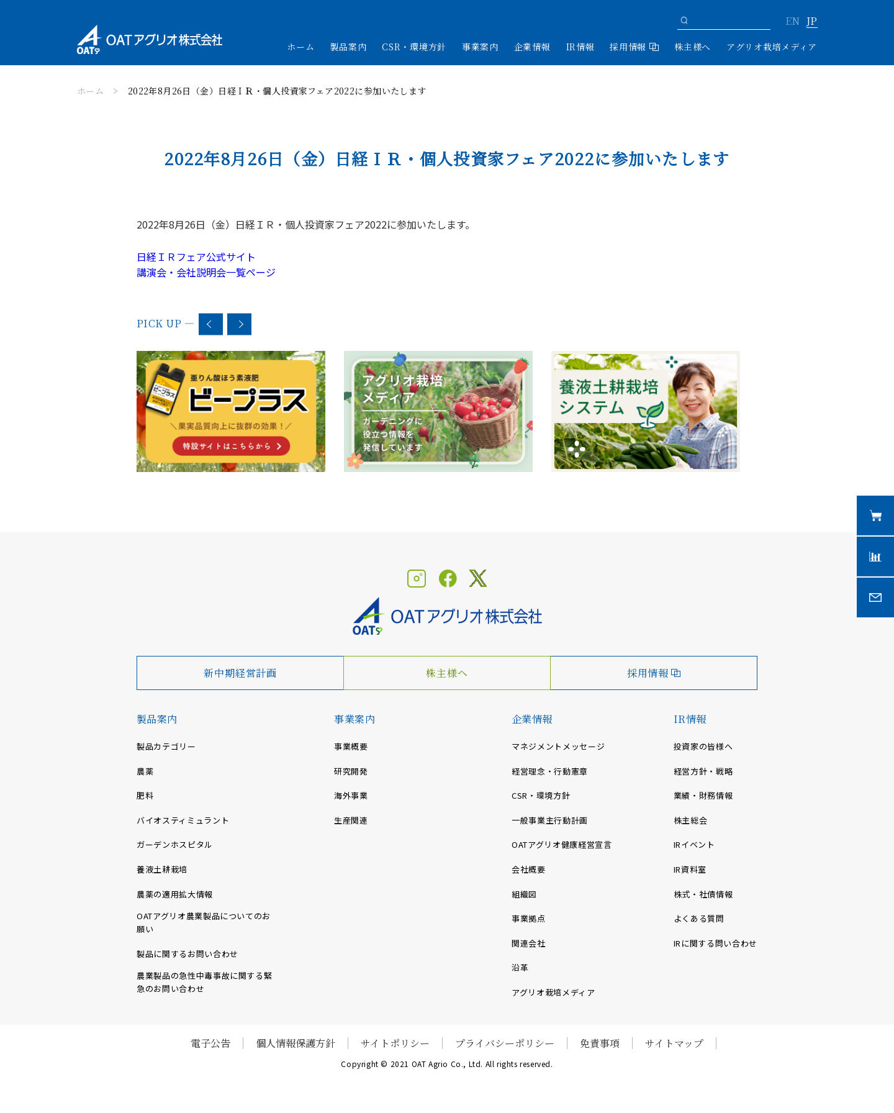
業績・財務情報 (703, 795)
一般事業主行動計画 (550, 820)
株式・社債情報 (703, 894)
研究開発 (351, 771)
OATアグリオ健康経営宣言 (562, 844)
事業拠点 (529, 918)
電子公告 (210, 1043)
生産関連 (351, 820)
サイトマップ (674, 1043)
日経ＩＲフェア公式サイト (196, 256)
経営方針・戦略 (703, 771)
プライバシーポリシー (504, 1043)
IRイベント (694, 844)
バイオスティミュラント (183, 820)
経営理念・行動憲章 (550, 771)
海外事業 (351, 795)
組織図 (524, 894)
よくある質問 (699, 918)
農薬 (145, 771)
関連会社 (529, 943)
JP (811, 22)
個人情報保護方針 (295, 1043)
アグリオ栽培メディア (771, 46)
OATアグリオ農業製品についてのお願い (204, 922)
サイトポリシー (395, 1043)
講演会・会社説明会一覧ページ (206, 272)
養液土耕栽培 (162, 869)
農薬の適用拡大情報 (175, 894)
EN (792, 22)
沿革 (520, 967)
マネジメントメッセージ (558, 746)
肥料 (145, 795)
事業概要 (351, 746)
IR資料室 (690, 869)
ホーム (300, 46)
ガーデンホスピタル (175, 844)
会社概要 (529, 869)
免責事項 (600, 1043)
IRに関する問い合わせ (715, 943)
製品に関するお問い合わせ (187, 954)
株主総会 (691, 820)
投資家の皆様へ (703, 746)
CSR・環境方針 (414, 46)
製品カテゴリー (166, 746)
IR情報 (690, 719)
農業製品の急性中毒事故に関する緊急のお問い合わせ (204, 982)
